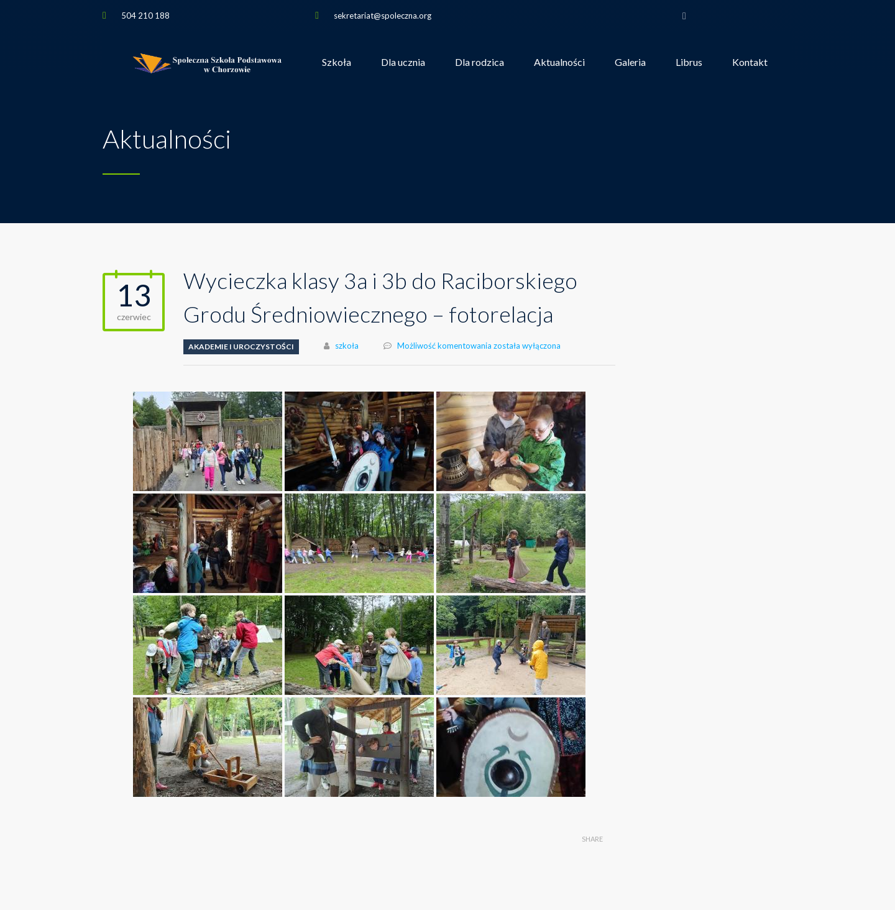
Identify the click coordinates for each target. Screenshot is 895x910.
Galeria (630, 62)
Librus (689, 62)
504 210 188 (145, 16)
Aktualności (559, 62)
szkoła (347, 346)
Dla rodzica (479, 62)
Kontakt (750, 62)
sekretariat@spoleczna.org (382, 16)
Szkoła (336, 62)
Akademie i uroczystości (241, 346)
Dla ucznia (403, 62)
